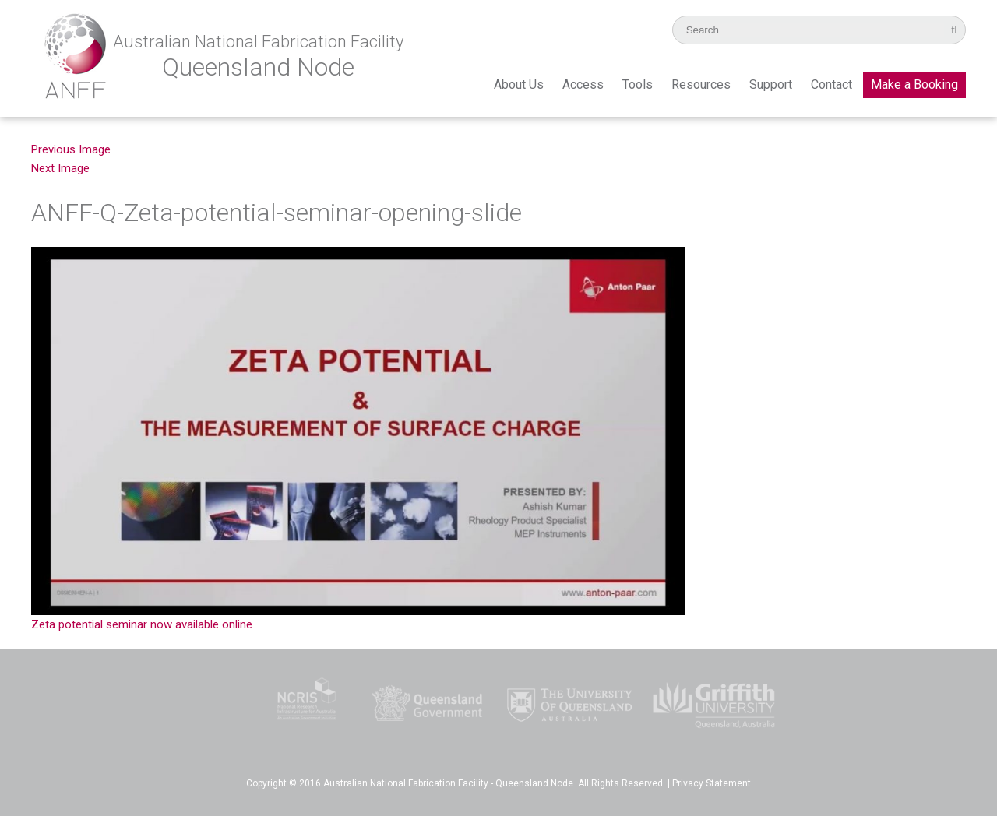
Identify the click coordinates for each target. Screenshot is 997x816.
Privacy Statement (711, 783)
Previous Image (71, 149)
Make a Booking (914, 84)
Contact (831, 84)
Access (583, 84)
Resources (701, 84)
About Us (519, 84)
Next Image (60, 168)
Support (770, 84)
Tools (637, 84)
